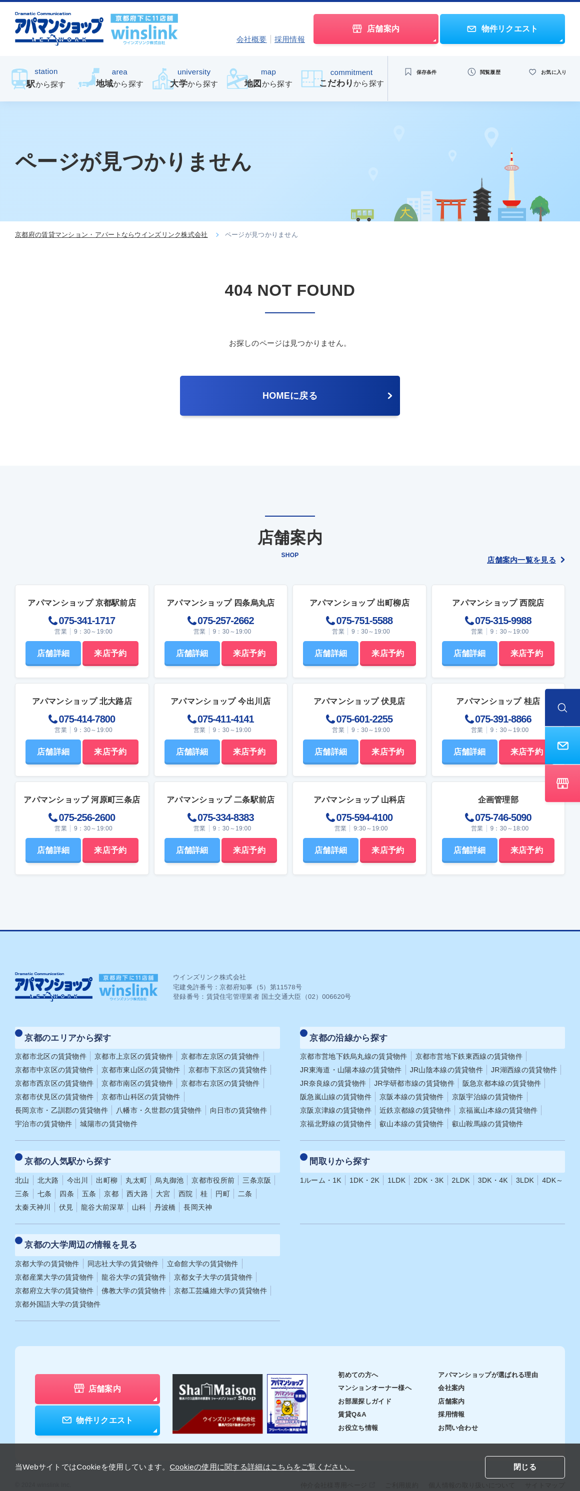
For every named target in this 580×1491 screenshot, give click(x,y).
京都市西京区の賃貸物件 (54, 1076)
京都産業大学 (54, 1256)
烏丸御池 (169, 1166)
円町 (223, 1180)
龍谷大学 (134, 1256)
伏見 (66, 1193)
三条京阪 (256, 1166)
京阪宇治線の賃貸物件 (488, 1090)
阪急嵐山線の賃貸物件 (336, 1090)
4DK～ (552, 1166)
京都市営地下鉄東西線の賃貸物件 (469, 1049)
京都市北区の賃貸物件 (50, 1049)
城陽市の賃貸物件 (108, 1117)
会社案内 (444, 1367)
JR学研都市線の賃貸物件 (414, 1076)
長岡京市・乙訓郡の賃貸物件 (61, 1103)
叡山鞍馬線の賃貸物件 (488, 1117)
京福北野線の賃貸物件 (336, 1117)
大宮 (163, 1180)
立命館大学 (202, 1243)
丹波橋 (165, 1193)
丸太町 (136, 1166)
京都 (111, 1180)
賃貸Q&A (339, 1394)
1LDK (397, 1166)
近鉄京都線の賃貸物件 (415, 1103)
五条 (89, 1180)
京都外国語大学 (58, 1283)
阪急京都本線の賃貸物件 (501, 1076)
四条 (67, 1180)
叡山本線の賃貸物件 (412, 1117)
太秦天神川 (33, 1193)
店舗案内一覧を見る (526, 560)
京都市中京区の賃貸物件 (54, 1063)
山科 (139, 1193)
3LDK (525, 1166)
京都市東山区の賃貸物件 (141, 1063)
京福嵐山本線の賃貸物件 (498, 1103)
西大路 (137, 1180)
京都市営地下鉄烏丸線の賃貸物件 (354, 1049)
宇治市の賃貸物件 (43, 1117)
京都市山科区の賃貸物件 (141, 1090)
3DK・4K (493, 1166)
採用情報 (289, 39)
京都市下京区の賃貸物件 (227, 1063)
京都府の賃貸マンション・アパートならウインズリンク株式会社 (111, 234)
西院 (185, 1180)
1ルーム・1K (321, 1166)
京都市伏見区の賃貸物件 (54, 1090)
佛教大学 (134, 1270)
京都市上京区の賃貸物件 (133, 1049)
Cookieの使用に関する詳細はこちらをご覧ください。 (262, 1467)
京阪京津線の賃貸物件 (336, 1103)
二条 (245, 1180)
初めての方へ (345, 1354)
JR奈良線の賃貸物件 (333, 1076)
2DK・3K (429, 1166)
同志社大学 (123, 1243)
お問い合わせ (452, 1407)
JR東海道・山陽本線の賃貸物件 (351, 1063)
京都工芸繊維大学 (220, 1270)
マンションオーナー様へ (363, 1367)
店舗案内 (444, 1380)
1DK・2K (365, 1166)
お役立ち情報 (345, 1407)
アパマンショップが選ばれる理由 (484, 1354)
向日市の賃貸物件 (238, 1103)
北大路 (48, 1166)
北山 (22, 1166)
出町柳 (107, 1166)
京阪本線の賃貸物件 (412, 1090)
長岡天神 (198, 1193)
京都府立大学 (54, 1270)
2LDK (461, 1166)
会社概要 (251, 39)
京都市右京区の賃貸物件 (220, 1076)
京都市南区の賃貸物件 (137, 1076)
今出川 (77, 1166)
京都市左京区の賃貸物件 (220, 1049)
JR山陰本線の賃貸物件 (446, 1063)
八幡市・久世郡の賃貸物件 (159, 1103)
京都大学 (47, 1243)
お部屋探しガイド (352, 1380)
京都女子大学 (213, 1256)
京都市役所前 (213, 1166)
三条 (22, 1180)
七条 (45, 1180)
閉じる (525, 1468)
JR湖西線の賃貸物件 (524, 1063)
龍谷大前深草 (102, 1193)
